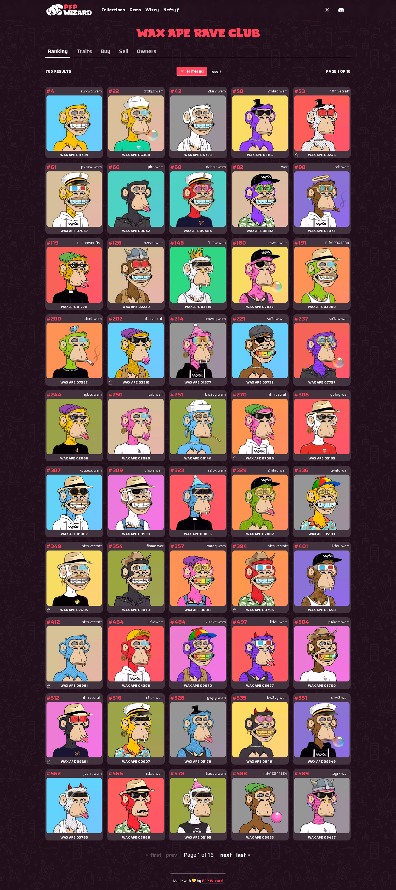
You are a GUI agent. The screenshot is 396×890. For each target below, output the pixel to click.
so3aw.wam (277, 318)
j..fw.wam (156, 622)
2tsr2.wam (217, 91)
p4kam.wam (339, 622)
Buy (105, 51)
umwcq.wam (277, 242)
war (284, 167)
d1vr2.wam (340, 697)
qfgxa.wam (154, 470)
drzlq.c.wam (154, 91)
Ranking (58, 51)
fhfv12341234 (337, 242)
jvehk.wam (93, 773)
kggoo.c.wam (91, 470)
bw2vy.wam (215, 394)
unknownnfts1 (89, 242)
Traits (84, 51)
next (226, 854)
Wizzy (152, 9)
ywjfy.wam (340, 470)
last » (243, 854)
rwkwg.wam (91, 91)
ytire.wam (155, 167)
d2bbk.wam (216, 167)
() (215, 71)
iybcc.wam (93, 394)
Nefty (171, 9)
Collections (113, 9)
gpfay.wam (340, 394)
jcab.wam (342, 167)
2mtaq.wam (278, 91)
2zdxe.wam (216, 622)
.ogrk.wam (341, 773)
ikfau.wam (341, 546)
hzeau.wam (154, 242)
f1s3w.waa (216, 242)
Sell (123, 51)
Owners (146, 51)
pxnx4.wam (91, 167)
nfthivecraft (339, 91)
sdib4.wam (92, 318)
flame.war (155, 546)
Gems (135, 9)
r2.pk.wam (217, 470)
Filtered (192, 71)
